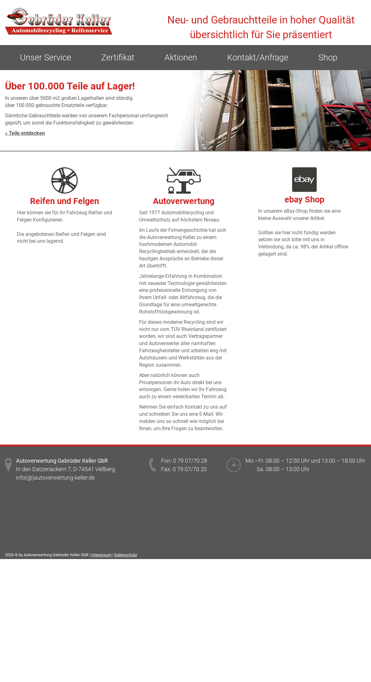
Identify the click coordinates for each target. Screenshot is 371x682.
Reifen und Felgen (64, 201)
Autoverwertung (183, 201)
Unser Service (45, 58)
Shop (327, 58)
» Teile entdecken (25, 133)
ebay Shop (304, 200)
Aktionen (181, 58)
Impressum (101, 554)
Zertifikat (117, 58)
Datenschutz (125, 554)
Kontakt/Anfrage (257, 58)
